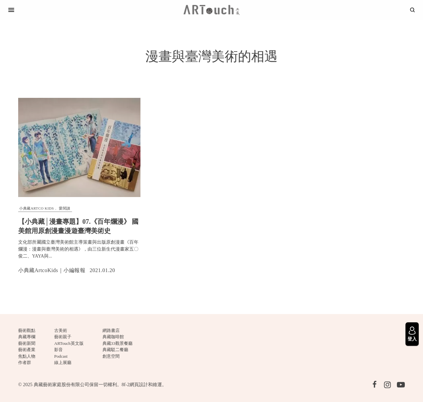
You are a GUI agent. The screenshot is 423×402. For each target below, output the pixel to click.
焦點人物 (26, 356)
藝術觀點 (26, 330)
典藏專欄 (26, 336)
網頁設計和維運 (146, 384)
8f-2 (126, 384)
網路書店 (111, 330)
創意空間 (111, 356)
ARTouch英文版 (69, 343)
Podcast (60, 356)
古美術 (60, 330)
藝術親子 (62, 336)
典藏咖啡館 (113, 336)
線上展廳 (62, 362)
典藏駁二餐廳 (115, 349)
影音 (58, 349)
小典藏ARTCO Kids (36, 208)
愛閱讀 (64, 208)
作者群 (24, 362)
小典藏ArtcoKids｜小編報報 (51, 270)
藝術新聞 (26, 343)
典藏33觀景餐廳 (117, 343)
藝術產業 (26, 349)
